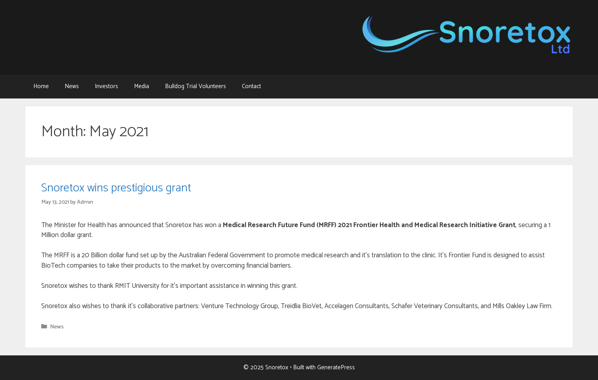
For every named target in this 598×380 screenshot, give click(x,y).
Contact (251, 86)
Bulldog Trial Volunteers (195, 86)
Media (141, 86)
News (72, 86)
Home (41, 86)
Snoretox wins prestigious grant (116, 188)
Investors (106, 86)
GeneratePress (336, 367)
